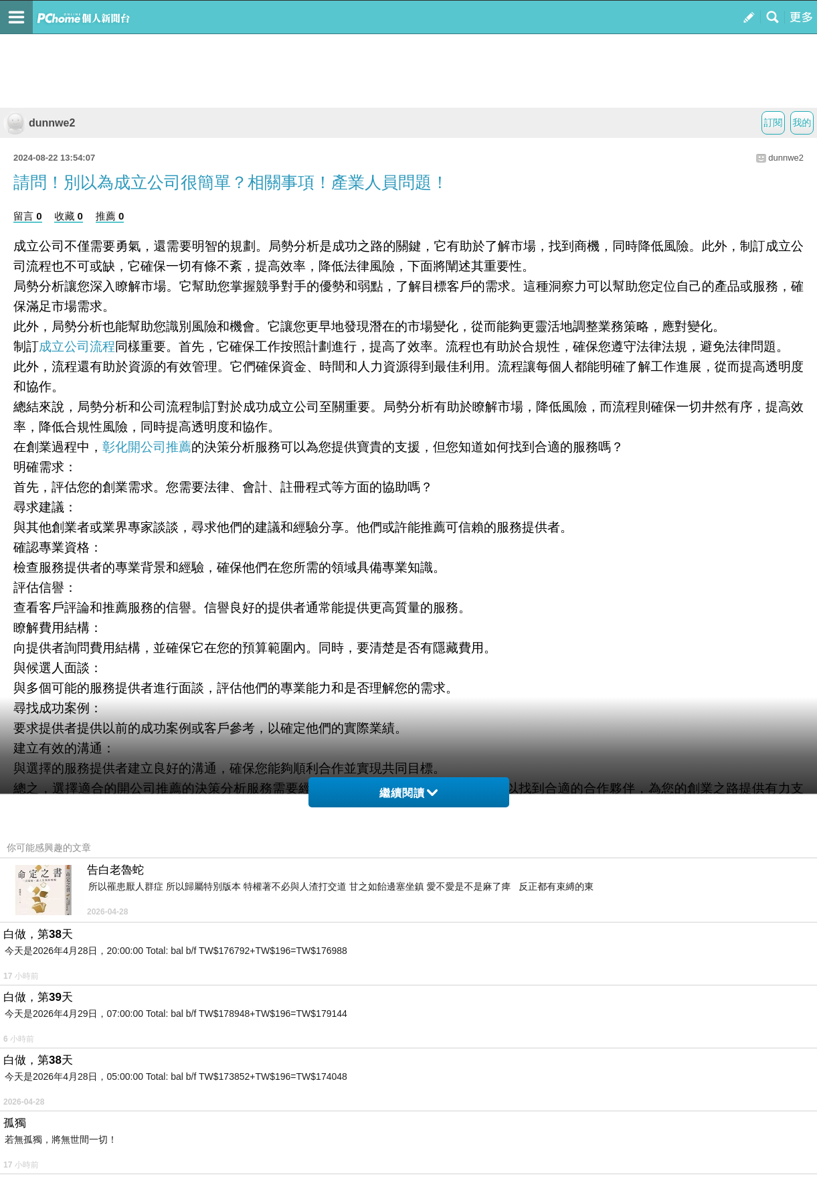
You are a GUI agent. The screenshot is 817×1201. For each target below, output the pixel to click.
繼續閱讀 (408, 793)
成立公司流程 (77, 346)
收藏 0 (68, 216)
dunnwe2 (39, 123)
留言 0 (27, 216)
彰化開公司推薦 (146, 447)
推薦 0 (110, 216)
